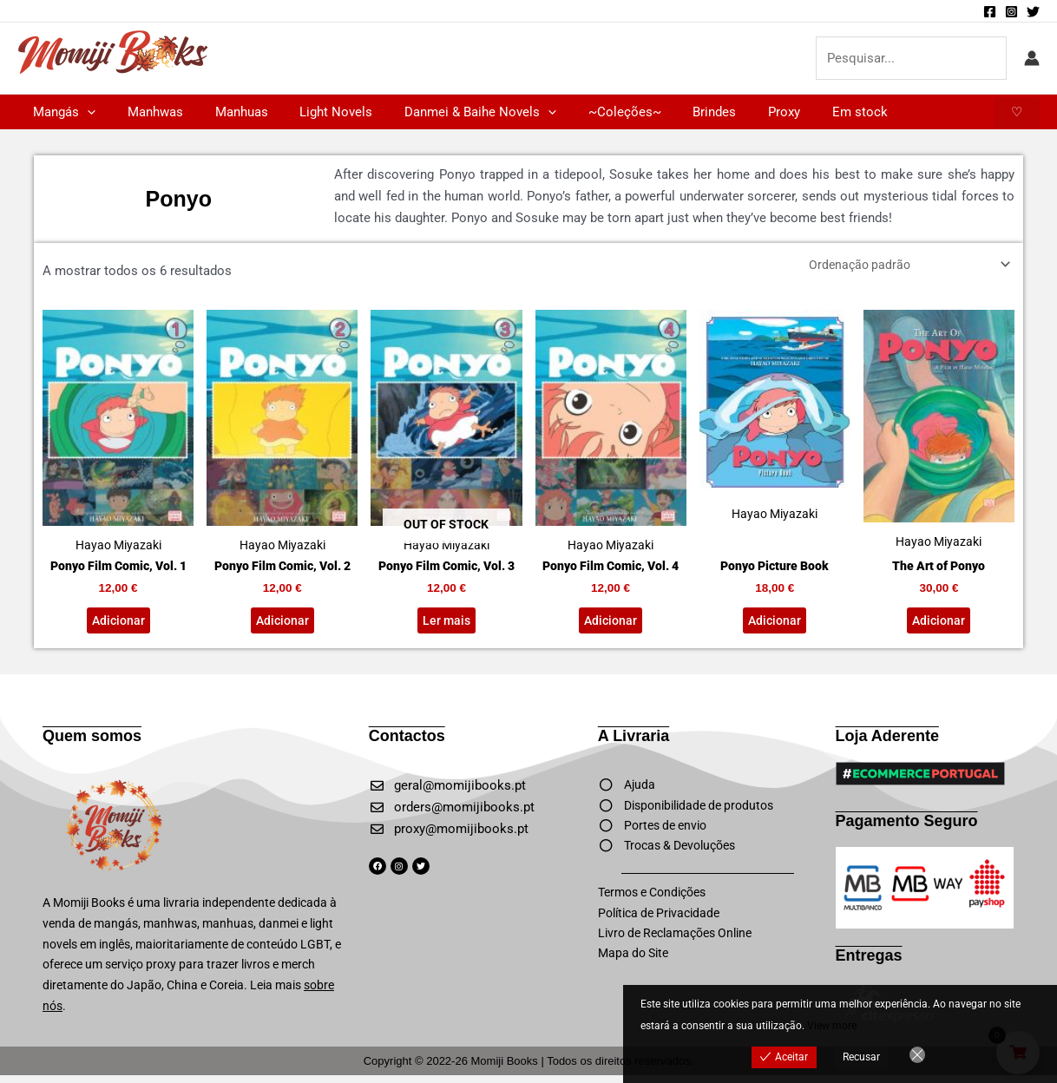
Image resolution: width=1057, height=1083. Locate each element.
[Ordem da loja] (900, 266)
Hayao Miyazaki (118, 434)
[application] (84, 112)
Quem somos (92, 743)
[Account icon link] (1032, 58)
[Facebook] (989, 11)
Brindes (677, 112)
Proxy (741, 112)
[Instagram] (1011, 11)
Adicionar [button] (118, 626)
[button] (1017, 112)
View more (832, 1026)
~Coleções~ (592, 112)
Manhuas (226, 112)
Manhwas (146, 112)
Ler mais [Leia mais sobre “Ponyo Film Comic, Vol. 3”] (446, 626)
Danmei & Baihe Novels (454, 112)
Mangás (61, 112)
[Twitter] (1033, 11)
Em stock (810, 112)
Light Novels (315, 112)
